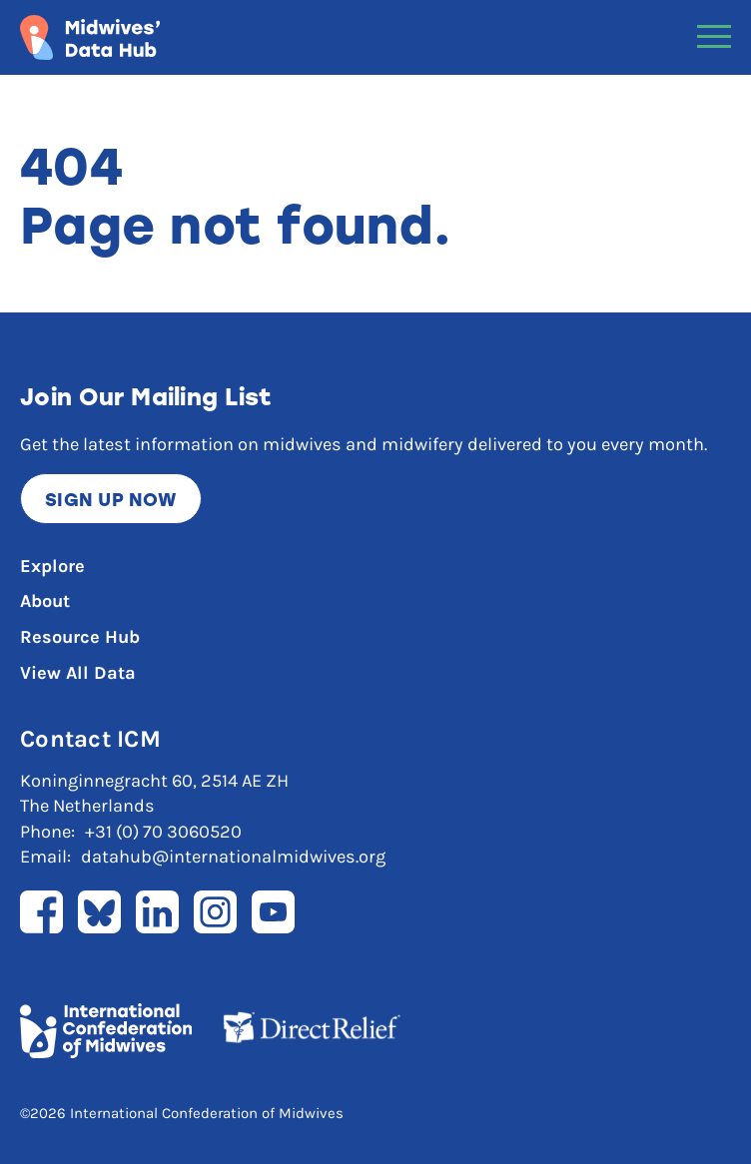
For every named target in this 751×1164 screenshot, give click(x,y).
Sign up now (111, 498)
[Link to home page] (90, 37)
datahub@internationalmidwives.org (233, 857)
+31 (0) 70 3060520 (163, 832)
